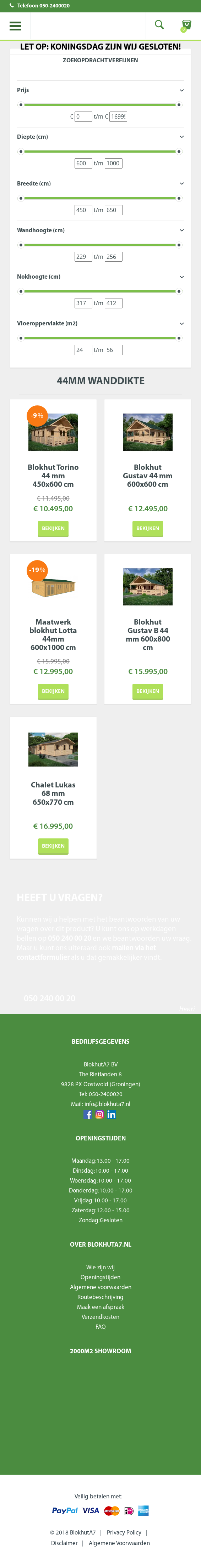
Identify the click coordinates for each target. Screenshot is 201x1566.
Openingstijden (100, 1278)
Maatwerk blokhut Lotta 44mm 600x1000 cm (53, 636)
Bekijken (53, 528)
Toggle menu (15, 26)
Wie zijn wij (100, 1268)
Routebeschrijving (100, 1297)
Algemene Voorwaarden (119, 1544)
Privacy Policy (124, 1533)
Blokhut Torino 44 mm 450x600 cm (53, 476)
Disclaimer (64, 1544)
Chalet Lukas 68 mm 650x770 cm (53, 794)
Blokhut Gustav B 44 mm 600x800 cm (148, 636)
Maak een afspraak (100, 1307)
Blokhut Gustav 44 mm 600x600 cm (148, 476)
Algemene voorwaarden (100, 1288)
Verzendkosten (100, 1317)
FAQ (101, 1327)
